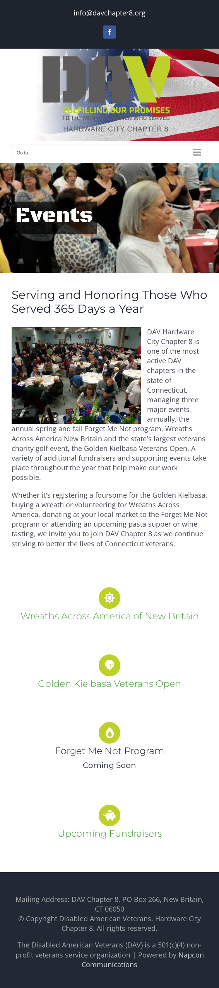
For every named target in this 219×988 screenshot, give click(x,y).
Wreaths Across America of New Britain (110, 616)
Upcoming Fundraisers (110, 833)
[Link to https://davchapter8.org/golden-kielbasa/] (109, 665)
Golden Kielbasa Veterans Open (109, 683)
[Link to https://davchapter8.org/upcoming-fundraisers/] (109, 815)
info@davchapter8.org (109, 12)
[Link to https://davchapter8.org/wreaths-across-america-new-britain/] (109, 598)
